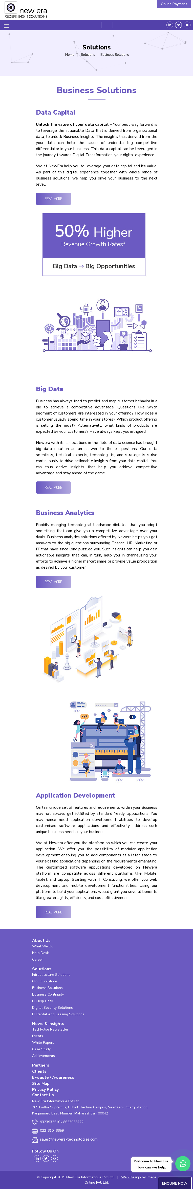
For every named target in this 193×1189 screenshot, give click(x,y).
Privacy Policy (45, 1089)
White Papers (43, 1042)
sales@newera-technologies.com (69, 1139)
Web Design (131, 1177)
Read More (53, 198)
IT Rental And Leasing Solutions (58, 1014)
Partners (40, 1065)
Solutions (41, 969)
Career (37, 959)
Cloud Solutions (45, 981)
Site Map (41, 1083)
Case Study (41, 1049)
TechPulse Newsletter (50, 1029)
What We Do (42, 946)
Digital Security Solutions (52, 1007)
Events (37, 1036)
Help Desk (40, 952)
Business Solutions (47, 987)
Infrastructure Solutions (51, 974)
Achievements (43, 1055)
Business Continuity (48, 994)
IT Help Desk (42, 1001)
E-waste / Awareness (53, 1077)
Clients (39, 1071)
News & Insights (48, 1023)
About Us (41, 940)
